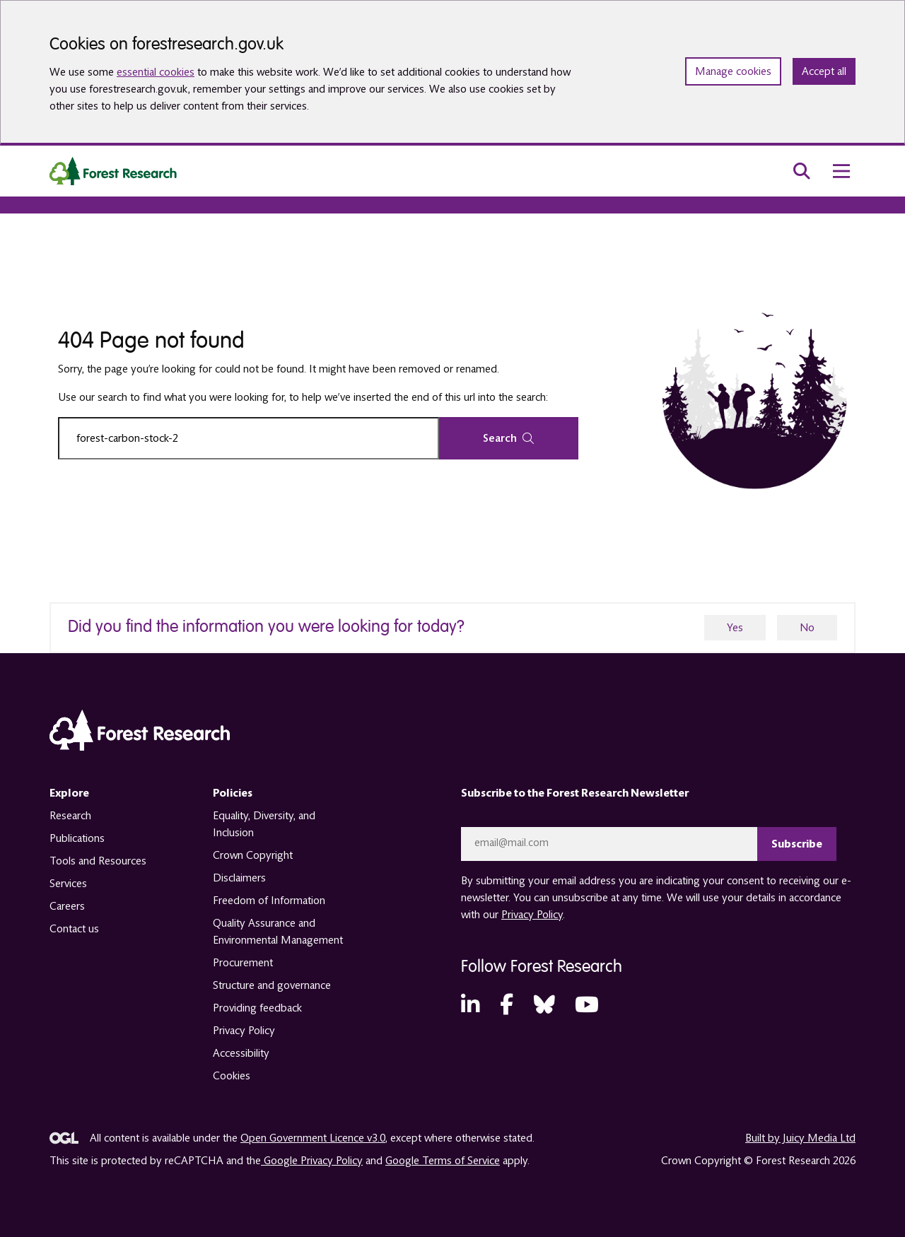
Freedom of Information (269, 900)
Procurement (243, 962)
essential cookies (155, 72)
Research (70, 815)
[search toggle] (801, 171)
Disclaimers (239, 878)
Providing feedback (257, 1008)
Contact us (74, 928)
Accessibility (241, 1053)
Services (68, 883)
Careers (67, 906)
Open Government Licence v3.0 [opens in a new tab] (312, 1138)
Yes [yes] (735, 627)
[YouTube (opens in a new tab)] (587, 1005)
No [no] (807, 627)
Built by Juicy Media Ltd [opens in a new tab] (800, 1138)
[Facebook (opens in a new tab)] (506, 1005)
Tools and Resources (97, 861)
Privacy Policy (244, 1030)
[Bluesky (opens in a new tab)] (544, 1005)
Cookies (231, 1075)
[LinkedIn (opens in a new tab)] (470, 1005)
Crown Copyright (253, 855)
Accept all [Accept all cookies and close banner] (824, 71)
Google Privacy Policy (312, 1160)
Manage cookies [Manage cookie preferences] (733, 71)
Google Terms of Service (442, 1160)
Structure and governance (272, 985)
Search (508, 438)
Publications (77, 838)
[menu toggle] (841, 171)
